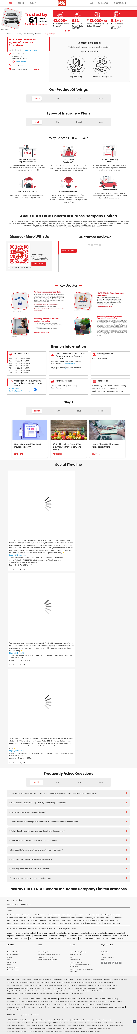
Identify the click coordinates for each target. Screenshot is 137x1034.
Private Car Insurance (60, 861)
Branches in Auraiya (88, 728)
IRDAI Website (67, 881)
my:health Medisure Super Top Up (102, 802)
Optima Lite (107, 800)
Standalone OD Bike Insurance (17, 783)
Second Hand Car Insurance (42, 775)
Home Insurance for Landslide (16, 837)
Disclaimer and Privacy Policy (47, 755)
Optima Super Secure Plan (55, 802)
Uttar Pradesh (28, 34)
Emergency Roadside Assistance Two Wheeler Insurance (72, 786)
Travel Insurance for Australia (73, 818)
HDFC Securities (47, 901)
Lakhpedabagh (25, 700)
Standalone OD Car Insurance (73, 778)
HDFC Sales (71, 901)
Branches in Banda (75, 731)
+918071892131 (17, 65)
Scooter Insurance (46, 789)
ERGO (31, 896)
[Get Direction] (35, 391)
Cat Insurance (35, 810)
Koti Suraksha (40, 800)
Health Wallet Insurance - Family (57, 800)
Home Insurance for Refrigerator (63, 834)
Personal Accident (47, 797)
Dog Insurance (24, 810)
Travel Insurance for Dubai (15, 821)
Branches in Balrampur (57, 731)
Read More (18, 454)
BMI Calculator (119, 802)
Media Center (11, 758)
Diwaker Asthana (37, 855)
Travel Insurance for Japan (114, 821)
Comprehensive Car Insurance (63, 775)
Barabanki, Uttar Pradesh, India (20, 391)
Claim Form (62, 866)
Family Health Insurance (49, 794)
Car (58, 411)
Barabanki (38, 34)
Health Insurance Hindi (26, 888)
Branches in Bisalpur (70, 733)
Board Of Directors (13, 747)
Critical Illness (74, 861)
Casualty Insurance (85, 848)
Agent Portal (73, 767)
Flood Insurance (84, 837)
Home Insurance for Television (72, 831)
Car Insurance (26, 775)
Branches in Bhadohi (37, 733)
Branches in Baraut (110, 731)
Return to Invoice (90, 778)
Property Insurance (71, 837)
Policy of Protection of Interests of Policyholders (80, 761)
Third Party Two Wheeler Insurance (82, 781)
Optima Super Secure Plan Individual (77, 802)
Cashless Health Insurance (15, 797)
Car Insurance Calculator (101, 775)
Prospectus (29, 866)
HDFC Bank (23, 896)
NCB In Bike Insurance (61, 789)
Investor (9, 752)
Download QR (38, 264)
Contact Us (104, 747)
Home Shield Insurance (114, 837)
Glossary (44, 881)
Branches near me (14, 34)
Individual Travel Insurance (43, 815)
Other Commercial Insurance (49, 850)
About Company (12, 750)
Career (9, 760)
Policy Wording (51, 866)
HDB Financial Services (84, 901)
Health (37, 411)
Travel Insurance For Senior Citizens (18, 818)
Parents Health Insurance (68, 794)
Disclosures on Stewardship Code (49, 750)
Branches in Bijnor (53, 733)
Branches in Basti (21, 733)
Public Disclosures (13, 765)
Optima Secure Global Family (35, 802)
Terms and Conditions (45, 752)
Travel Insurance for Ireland (76, 821)
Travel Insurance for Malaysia (16, 824)
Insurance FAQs (35, 881)
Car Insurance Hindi (42, 888)
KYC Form (71, 866)
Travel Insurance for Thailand (16, 826)
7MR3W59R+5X (14, 388)
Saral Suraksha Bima (77, 800)
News (102, 755)
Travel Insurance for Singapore (58, 824)
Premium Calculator (32, 797)
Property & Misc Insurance (114, 848)
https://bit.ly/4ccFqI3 (99, 532)
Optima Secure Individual (15, 802)
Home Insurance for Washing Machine (96, 831)
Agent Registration (13, 763)
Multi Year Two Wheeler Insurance (75, 783)
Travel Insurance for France (35, 821)
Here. (22, 805)
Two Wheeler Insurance (14, 781)
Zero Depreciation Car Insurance (17, 778)
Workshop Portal (75, 755)
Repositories (91, 881)
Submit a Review (31, 50)
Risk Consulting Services (15, 850)
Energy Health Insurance (114, 797)
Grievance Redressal (107, 752)
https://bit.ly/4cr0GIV (58, 529)
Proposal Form (39, 866)
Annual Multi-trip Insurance (100, 815)
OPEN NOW (35, 69)
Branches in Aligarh (29, 728)
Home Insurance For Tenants (31, 831)
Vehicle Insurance (34, 783)
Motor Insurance (61, 876)
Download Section (75, 750)
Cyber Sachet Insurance (29, 848)
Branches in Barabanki (92, 731)
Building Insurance (57, 837)
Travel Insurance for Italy (95, 821)
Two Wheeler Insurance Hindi (60, 888)
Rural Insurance (71, 848)
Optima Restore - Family (93, 800)
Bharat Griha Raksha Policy (46, 840)
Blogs (102, 750)
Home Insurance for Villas (86, 840)
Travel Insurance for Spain (78, 824)
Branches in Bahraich (23, 731)
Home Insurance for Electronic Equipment (110, 834)
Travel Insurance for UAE (54, 826)
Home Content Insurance (15, 840)
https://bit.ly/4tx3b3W (17, 539)
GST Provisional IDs (76, 758)
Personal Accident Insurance (78, 876)
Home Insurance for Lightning (85, 834)
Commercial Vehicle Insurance (52, 783)
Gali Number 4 (12, 700)
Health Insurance (28, 861)
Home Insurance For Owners (51, 831)
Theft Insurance (31, 840)
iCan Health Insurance (97, 797)
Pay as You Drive (109, 783)
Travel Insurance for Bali (93, 818)
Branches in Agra (13, 728)
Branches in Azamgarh (106, 728)
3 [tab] (71, 30)
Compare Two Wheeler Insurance (106, 781)
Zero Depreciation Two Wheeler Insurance (38, 786)
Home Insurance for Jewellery (41, 834)
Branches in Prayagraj (47, 728)
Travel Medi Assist (55, 881)
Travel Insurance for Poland (37, 824)
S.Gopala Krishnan (62, 855)
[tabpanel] (68, 19)
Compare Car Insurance (119, 775)
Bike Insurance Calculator (33, 781)
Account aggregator (21, 881)
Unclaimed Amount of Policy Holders (81, 764)
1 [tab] (65, 30)
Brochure (20, 866)
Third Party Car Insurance (83, 775)
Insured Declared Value (105, 778)
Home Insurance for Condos (66, 840)
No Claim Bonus (56, 778)
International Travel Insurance (90, 826)
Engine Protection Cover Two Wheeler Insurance (22, 789)
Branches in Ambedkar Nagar (68, 728)
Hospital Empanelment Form (33, 871)
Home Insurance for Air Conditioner (18, 834)
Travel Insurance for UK (71, 826)
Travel (78, 411)
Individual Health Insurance (31, 794)
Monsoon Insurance (98, 837)
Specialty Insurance (31, 850)
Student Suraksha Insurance (81, 815)
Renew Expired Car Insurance (39, 778)
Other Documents (81, 866)
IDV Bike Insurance (98, 786)
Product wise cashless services (54, 871)
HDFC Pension (98, 901)
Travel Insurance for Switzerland (99, 824)
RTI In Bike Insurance (76, 789)
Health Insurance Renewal (108, 794)
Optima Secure (29, 800)
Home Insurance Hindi (79, 888)
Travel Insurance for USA (36, 826)
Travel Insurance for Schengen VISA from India (47, 818)
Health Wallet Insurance (14, 800)
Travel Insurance (27, 815)
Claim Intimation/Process (78, 747)
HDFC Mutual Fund (60, 901)
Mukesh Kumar (49, 855)
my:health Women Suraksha (64, 797)
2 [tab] (68, 30)
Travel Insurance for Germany (55, 821)
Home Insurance (49, 876)
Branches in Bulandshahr (106, 733)
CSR (8, 755)
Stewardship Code (44, 747)
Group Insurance (98, 848)
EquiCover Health (12, 805)
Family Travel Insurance (61, 815)
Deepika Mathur (25, 855)
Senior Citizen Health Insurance (88, 794)
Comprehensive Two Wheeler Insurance (55, 781)
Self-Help (72, 752)
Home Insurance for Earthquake (39, 837)
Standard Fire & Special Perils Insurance (51, 848)
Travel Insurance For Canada (112, 818)
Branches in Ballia (40, 731)
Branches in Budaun (87, 733)
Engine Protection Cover (15, 786)
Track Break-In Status (95, 783)
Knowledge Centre (80, 881)
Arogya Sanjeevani (82, 797)
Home (100, 411)
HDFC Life (37, 901)
